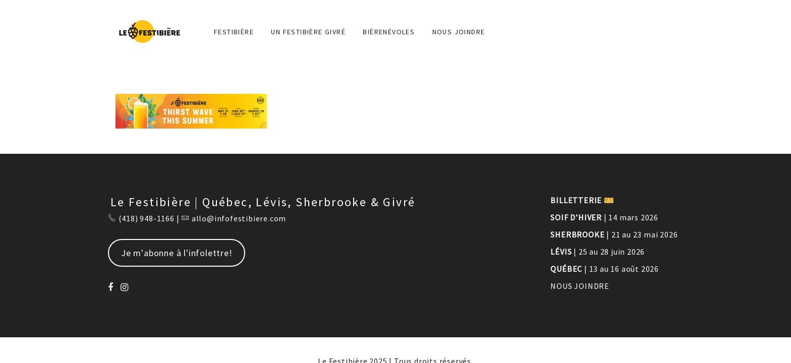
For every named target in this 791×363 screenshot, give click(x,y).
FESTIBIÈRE (234, 31)
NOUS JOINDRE (458, 31)
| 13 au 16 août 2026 (604, 269)
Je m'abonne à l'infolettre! (177, 253)
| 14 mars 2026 (604, 217)
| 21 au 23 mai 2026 (613, 234)
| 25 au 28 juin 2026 (597, 252)
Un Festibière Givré (308, 31)
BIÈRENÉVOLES (389, 31)
